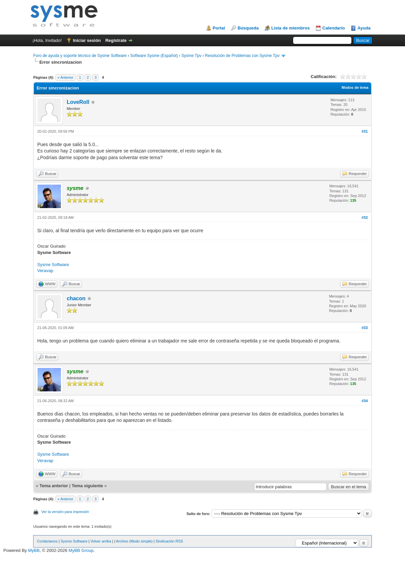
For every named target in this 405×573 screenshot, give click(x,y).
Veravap (45, 270)
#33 (364, 328)
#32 (364, 217)
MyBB (34, 550)
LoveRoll (78, 102)
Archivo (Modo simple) (134, 541)
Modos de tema (355, 87)
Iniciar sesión (87, 40)
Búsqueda (248, 27)
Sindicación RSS (169, 541)
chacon (76, 298)
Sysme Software (53, 264)
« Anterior (65, 77)
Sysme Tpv (191, 55)
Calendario (333, 27)
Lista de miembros (290, 27)
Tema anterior (54, 485)
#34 (364, 401)
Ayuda (363, 27)
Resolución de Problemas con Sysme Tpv (242, 55)
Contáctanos (47, 541)
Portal (219, 27)
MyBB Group (81, 550)
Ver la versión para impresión (65, 512)
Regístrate (116, 40)
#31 (364, 131)
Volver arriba (100, 541)
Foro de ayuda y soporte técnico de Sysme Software (80, 55)
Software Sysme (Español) (154, 55)
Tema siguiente (87, 485)
